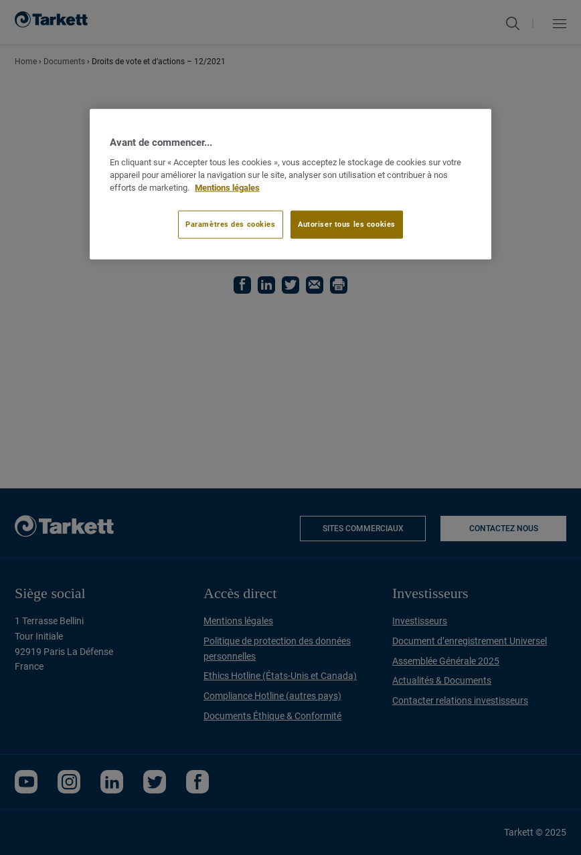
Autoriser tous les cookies (347, 224)
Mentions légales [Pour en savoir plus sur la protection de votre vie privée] (227, 187)
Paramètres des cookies (230, 224)
